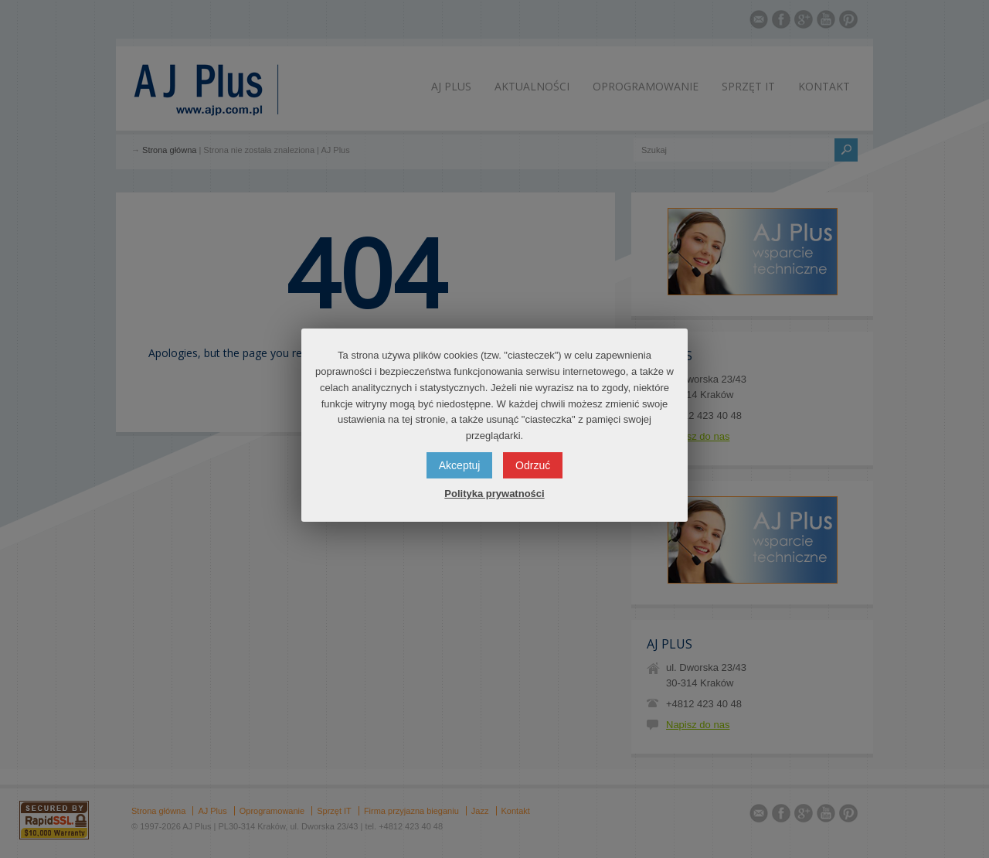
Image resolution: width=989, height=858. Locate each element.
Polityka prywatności (494, 493)
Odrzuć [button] (532, 465)
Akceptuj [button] (460, 465)
